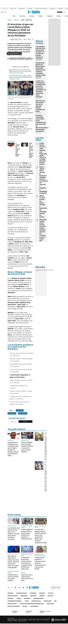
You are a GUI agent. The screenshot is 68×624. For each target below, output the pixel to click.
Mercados (24, 596)
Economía (22, 16)
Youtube (23, 587)
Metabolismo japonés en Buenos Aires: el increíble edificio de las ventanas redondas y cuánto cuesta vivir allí (40, 70)
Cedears (52, 270)
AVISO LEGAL (50, 603)
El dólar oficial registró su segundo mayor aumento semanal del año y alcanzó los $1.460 (40, 563)
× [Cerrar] (20, 53)
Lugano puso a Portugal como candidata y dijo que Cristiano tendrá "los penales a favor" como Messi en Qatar (13, 449)
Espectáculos (36, 601)
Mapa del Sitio (12, 603)
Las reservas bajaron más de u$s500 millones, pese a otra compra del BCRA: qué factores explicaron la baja (41, 536)
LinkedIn (19, 587)
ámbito (9, 20)
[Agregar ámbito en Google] (15, 39)
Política (41, 16)
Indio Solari (29, 8)
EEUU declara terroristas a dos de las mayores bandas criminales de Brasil (40, 106)
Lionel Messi (23, 20)
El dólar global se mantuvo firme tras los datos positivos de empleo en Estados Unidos (27, 534)
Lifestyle (50, 596)
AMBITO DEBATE (45, 612)
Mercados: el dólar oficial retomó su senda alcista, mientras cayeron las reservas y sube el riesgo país (43, 230)
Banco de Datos (13, 596)
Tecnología (47, 601)
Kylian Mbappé (23, 413)
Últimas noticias (21, 593)
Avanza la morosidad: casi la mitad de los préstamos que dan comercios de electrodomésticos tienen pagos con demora (42, 123)
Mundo (19, 598)
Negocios (49, 16)
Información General (15, 601)
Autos (27, 601)
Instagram (15, 587)
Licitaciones (34, 606)
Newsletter (56, 587)
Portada (10, 593)
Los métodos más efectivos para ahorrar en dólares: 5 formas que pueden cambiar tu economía (40, 53)
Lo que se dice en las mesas (41, 8)
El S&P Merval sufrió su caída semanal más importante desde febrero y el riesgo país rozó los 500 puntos (43, 153)
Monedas (37, 270)
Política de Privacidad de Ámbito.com (32, 603)
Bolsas (41, 270)
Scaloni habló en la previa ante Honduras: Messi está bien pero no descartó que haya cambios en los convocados (20, 71)
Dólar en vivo (13, 8)
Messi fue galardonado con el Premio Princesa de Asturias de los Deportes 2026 (32, 150)
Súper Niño (60, 8)
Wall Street (52, 8)
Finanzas (32, 16)
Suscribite (25, 421)
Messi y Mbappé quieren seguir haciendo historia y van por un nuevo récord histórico (27, 447)
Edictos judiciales (14, 606)
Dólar (13, 16)
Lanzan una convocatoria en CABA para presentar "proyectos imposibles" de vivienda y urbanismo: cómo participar (41, 89)
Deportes (16, 20)
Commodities (46, 270)
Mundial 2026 (21, 8)
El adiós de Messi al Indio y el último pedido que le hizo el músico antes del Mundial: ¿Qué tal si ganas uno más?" (20, 77)
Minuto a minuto (12, 554)
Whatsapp (27, 587)
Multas (25, 606)
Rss (55, 601)
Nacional (11, 598)
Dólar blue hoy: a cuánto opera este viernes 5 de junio (27, 577)
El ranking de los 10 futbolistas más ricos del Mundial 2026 (18, 150)
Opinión (59, 16)
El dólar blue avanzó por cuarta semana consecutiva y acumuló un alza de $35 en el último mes (26, 563)
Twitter (8, 587)
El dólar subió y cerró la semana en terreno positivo (13, 577)
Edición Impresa (38, 598)
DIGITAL (15, 612)
